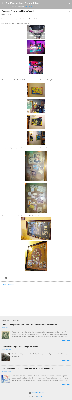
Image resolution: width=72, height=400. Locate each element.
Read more (66, 341)
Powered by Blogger (36, 393)
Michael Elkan (40, 396)
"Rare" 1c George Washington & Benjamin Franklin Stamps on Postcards (29, 325)
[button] (69, 11)
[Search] (69, 4)
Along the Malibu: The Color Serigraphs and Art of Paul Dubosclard (27, 368)
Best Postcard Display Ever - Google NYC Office (20, 347)
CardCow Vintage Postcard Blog (22, 3)
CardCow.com (28, 6)
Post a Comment (8, 284)
